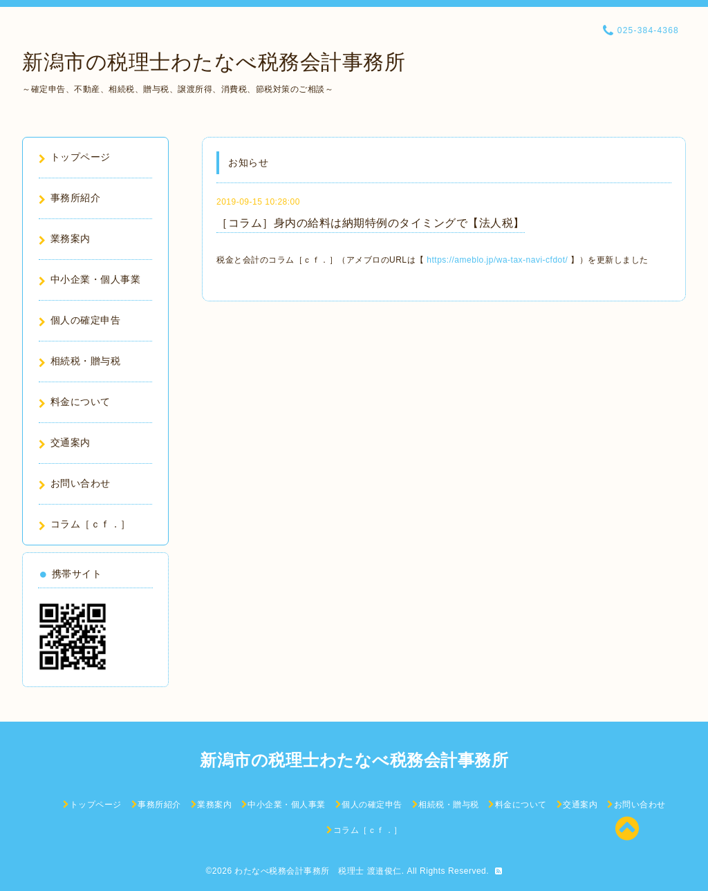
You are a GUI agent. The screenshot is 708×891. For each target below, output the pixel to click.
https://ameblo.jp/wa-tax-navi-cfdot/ (497, 260)
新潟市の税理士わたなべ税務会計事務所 (213, 61)
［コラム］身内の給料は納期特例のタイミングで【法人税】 (370, 223)
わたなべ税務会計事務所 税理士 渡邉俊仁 (317, 871)
